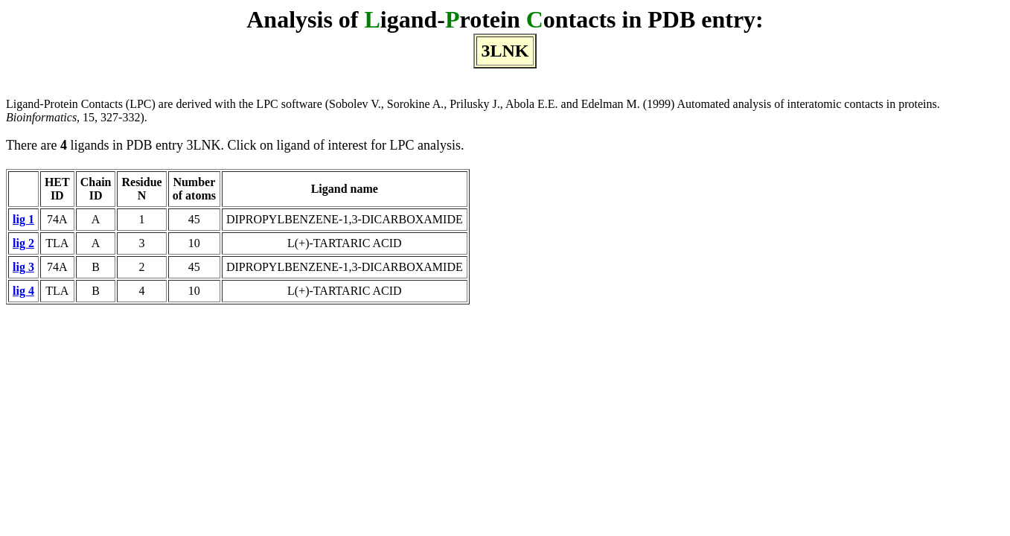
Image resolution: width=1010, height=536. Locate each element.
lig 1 (23, 219)
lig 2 (23, 243)
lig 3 (23, 267)
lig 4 (23, 290)
